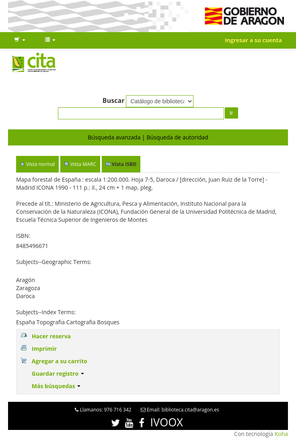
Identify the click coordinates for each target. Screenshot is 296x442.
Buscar (114, 100)
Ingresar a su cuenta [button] (253, 40)
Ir (231, 113)
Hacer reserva (51, 336)
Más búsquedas (56, 386)
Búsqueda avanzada (114, 137)
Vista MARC (83, 164)
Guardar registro (58, 373)
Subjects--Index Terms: (46, 312)
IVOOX (166, 422)
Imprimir (44, 348)
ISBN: (23, 235)
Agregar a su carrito (59, 361)
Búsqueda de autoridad (177, 137)
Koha (281, 434)
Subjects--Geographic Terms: (53, 262)
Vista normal (40, 164)
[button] (19, 40)
